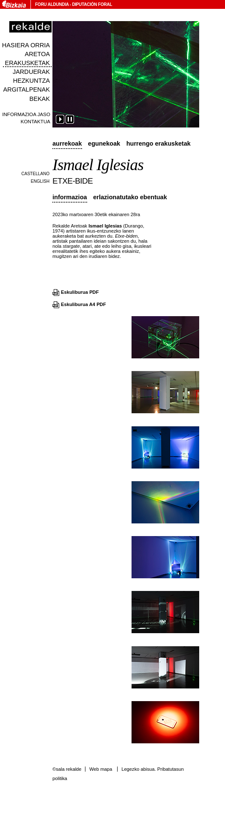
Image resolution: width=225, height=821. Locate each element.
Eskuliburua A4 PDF (83, 304)
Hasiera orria (26, 45)
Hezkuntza (31, 80)
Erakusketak (27, 63)
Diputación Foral (92, 4)
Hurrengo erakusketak (158, 143)
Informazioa (69, 197)
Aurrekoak (67, 143)
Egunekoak (104, 143)
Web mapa (100, 769)
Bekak (39, 98)
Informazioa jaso (26, 114)
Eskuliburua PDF (80, 292)
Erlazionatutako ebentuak (130, 197)
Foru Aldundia (52, 4)
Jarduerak (31, 71)
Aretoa (37, 54)
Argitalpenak (26, 89)
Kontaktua (35, 121)
